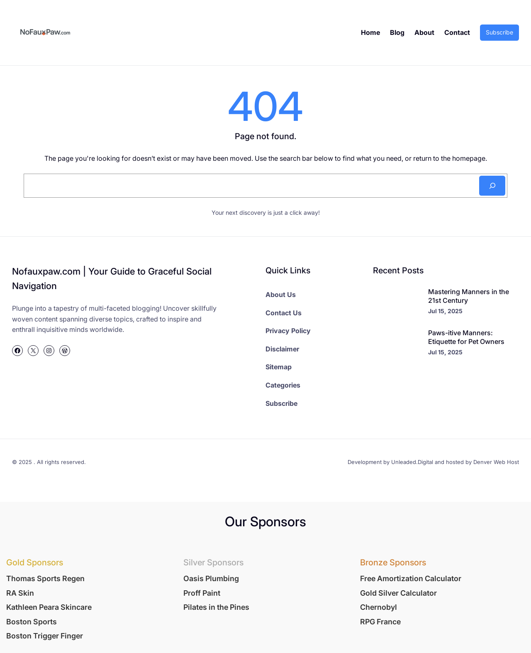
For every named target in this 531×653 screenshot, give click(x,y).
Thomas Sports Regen (45, 578)
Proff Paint (201, 593)
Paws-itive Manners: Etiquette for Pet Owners (466, 337)
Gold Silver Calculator (398, 593)
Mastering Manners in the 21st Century (468, 295)
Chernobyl (378, 607)
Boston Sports (31, 621)
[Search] (492, 186)
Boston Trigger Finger (44, 635)
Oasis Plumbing (211, 578)
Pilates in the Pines (216, 607)
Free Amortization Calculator (410, 578)
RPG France (380, 621)
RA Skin (20, 593)
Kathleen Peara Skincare (49, 607)
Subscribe (499, 32)
